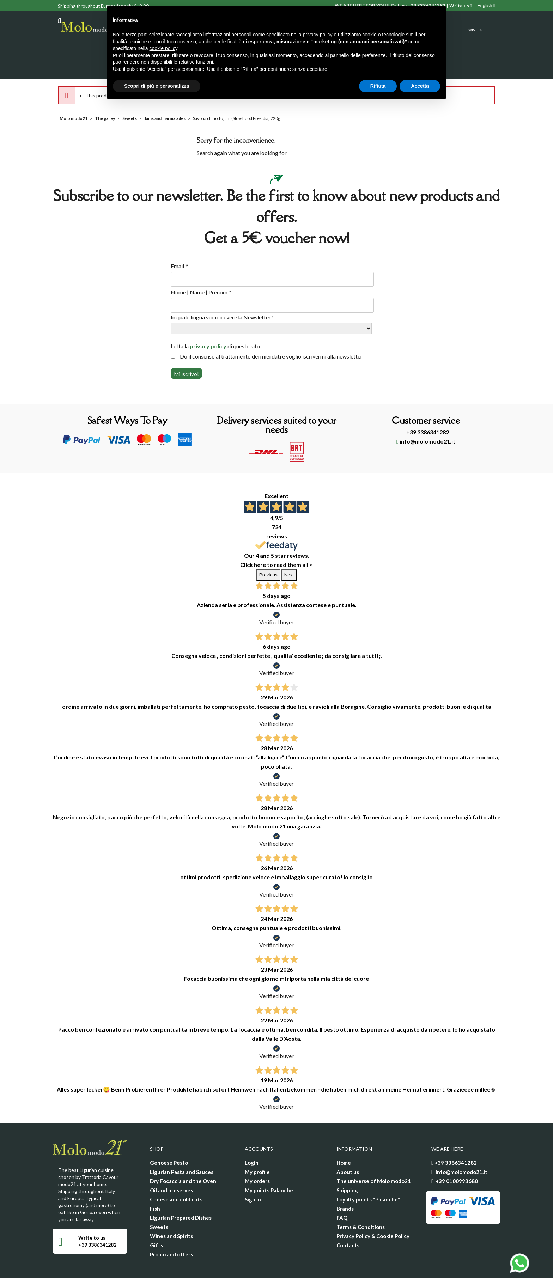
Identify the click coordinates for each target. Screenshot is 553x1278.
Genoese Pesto (169, 1135)
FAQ (341, 1190)
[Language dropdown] (486, 5)
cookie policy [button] (163, 48)
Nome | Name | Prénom (201, 264)
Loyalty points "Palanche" (368, 1171)
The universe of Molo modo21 (373, 1153)
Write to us (91, 1210)
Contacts (347, 1217)
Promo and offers (171, 1226)
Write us (460, 5)
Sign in (253, 1171)
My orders (257, 1153)
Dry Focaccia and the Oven (183, 1153)
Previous (268, 547)
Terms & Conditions (360, 1199)
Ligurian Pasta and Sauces (181, 1144)
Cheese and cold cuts (176, 1171)
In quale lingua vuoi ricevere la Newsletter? (222, 289)
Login (252, 1135)
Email (179, 238)
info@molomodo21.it (425, 413)
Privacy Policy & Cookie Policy (372, 1208)
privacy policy (208, 318)
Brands (345, 1181)
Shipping (347, 1162)
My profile (257, 1144)
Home (343, 1135)
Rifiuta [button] (378, 86)
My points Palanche (269, 1162)
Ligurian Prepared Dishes (181, 1190)
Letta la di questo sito (215, 318)
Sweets (159, 1199)
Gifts (156, 1217)
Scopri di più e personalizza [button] (156, 86)
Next (289, 547)
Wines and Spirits (171, 1208)
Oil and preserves (171, 1162)
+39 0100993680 (457, 1153)
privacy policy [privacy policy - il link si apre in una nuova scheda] (318, 34)
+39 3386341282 (425, 404)
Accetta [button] (420, 86)
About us (347, 1144)
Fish (155, 1181)
